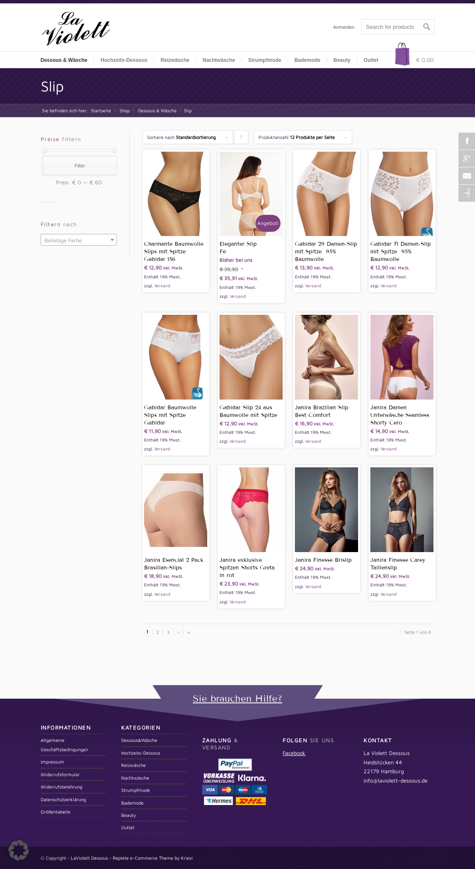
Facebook (294, 753)
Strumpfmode (135, 790)
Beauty (128, 815)
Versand (162, 285)
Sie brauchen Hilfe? (237, 698)
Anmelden (343, 27)
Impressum (52, 761)
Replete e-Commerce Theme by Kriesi (153, 858)
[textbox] (79, 240)
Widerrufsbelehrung (61, 786)
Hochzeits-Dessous (123, 60)
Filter (80, 165)
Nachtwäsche (219, 60)
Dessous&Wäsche (139, 740)
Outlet (371, 60)
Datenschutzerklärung (63, 799)
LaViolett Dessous (89, 858)
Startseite (101, 110)
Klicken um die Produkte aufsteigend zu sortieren (241, 139)
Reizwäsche (133, 765)
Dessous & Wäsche (157, 110)
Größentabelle (55, 811)
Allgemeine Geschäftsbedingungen (64, 744)
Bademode (132, 802)
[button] (18, 850)
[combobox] (79, 240)
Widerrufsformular (60, 774)
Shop (124, 110)
